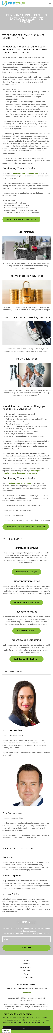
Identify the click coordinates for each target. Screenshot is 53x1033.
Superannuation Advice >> (26, 602)
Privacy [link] (26, 970)
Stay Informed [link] (26, 977)
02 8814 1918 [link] (26, 992)
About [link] (26, 960)
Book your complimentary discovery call (26, 527)
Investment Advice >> (26, 631)
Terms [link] (26, 974)
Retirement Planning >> (26, 572)
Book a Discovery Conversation (21, 219)
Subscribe (26, 948)
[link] (13, 3)
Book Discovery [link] (26, 967)
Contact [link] (26, 964)
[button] (50, 4)
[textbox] (26, 939)
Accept (26, 1028)
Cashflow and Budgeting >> (26, 659)
